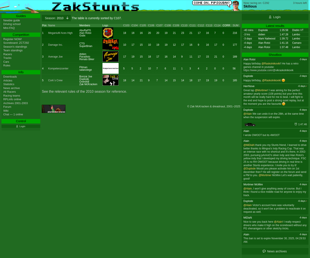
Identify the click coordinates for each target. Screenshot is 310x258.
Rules (6, 65)
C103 (126, 25)
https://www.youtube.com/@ (259, 70)
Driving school (11, 24)
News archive (11, 88)
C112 (201, 25)
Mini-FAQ (9, 28)
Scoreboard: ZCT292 (16, 42)
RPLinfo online (12, 99)
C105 (143, 25)
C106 (151, 25)
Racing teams (11, 95)
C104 (135, 25)
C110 (184, 25)
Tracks (7, 57)
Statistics (8, 84)
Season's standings (15, 46)
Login (277, 17)
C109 (176, 25)
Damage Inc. (55, 44)
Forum (7, 106)
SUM (236, 25)
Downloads (10, 76)
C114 (217, 25)
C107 (159, 25)
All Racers (9, 91)
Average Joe (55, 56)
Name (51, 25)
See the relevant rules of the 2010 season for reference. (84, 91)
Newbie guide (11, 20)
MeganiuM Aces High (60, 32)
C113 (209, 25)
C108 (168, 25)
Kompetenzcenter (58, 68)
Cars (6, 61)
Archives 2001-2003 (15, 103)
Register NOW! (12, 39)
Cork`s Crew (55, 80)
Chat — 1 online (13, 114)
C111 (192, 25)
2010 (54, 18)
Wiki (5, 110)
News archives (277, 251)
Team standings (13, 50)
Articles (7, 80)
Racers (7, 54)
